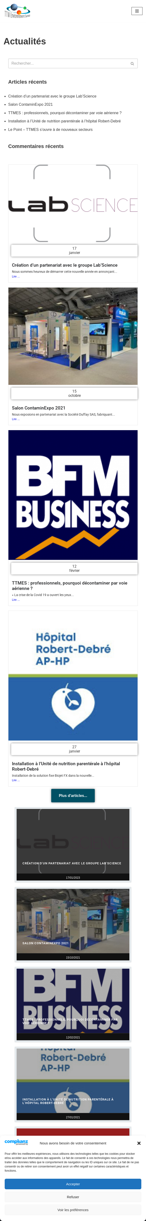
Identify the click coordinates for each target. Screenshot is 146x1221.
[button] (139, 1143)
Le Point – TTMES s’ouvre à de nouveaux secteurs (50, 130)
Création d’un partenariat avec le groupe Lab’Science (52, 96)
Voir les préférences (73, 1210)
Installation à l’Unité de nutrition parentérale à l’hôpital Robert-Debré (64, 121)
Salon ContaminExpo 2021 (30, 104)
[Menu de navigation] (136, 11)
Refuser (73, 1197)
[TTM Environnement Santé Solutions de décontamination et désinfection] (18, 11)
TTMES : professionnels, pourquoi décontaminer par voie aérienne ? (65, 113)
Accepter (73, 1184)
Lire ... (16, 276)
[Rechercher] (67, 63)
